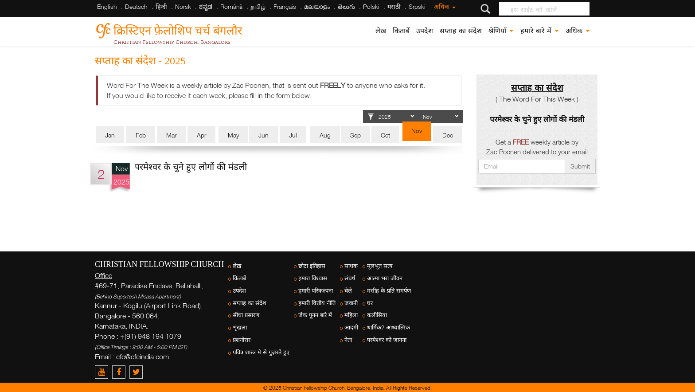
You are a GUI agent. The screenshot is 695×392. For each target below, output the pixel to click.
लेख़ (380, 30)
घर (370, 303)
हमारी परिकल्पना (315, 290)
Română (231, 6)
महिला (351, 315)
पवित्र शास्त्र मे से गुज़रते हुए (261, 352)
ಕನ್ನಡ (205, 6)
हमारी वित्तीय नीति (317, 303)
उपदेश (424, 30)
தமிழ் (258, 6)
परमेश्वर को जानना (386, 340)
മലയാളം (317, 6)
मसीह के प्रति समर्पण (389, 290)
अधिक (445, 6)
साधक (351, 266)
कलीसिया (377, 315)
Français (284, 6)
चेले (348, 290)
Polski (371, 6)
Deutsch (136, 6)
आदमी (351, 327)
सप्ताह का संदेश (461, 30)
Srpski (417, 6)
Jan (110, 135)
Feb (141, 135)
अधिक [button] (578, 30)
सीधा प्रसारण (246, 315)
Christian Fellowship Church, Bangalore (171, 42)
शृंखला (240, 327)
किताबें (401, 30)
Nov (416, 130)
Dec (447, 135)
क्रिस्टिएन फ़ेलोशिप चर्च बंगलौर (177, 29)
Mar (171, 135)
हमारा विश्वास (312, 278)
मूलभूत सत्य (380, 266)
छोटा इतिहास (311, 266)
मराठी (394, 6)
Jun (263, 135)
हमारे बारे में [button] (539, 30)
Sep (355, 135)
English (107, 6)
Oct (385, 135)
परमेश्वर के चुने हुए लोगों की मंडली (191, 166)
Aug (325, 135)
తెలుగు (346, 6)
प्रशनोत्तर (241, 340)
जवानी (351, 303)
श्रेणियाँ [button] (501, 30)
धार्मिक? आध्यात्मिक (388, 327)
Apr (201, 135)
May (233, 135)
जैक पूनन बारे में (315, 315)
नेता (348, 340)
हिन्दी (161, 6)
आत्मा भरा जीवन (384, 278)
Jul (293, 135)
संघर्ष (349, 278)
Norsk (183, 6)
